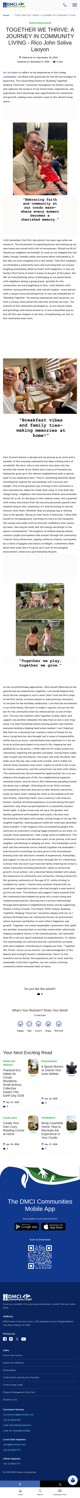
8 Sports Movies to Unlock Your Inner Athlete (52, 1070)
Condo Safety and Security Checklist (21, 1377)
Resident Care (10, 1399)
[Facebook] (20, 1484)
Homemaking (48, 1117)
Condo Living (10, 1117)
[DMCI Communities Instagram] (11, 1339)
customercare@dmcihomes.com (18, 1414)
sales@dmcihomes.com (14, 1444)
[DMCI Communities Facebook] (5, 1339)
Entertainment (49, 1061)
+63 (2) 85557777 (11, 1450)
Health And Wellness (9, 1063)
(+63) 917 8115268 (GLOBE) (16, 1430)
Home (6, 15)
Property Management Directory (19, 1392)
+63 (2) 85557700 (11, 1420)
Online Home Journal (40, 22)
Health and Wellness (13, 1362)
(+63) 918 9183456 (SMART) (17, 1425)
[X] (60, 1484)
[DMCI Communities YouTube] (23, 1339)
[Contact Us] (65, 5)
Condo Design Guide (13, 1384)
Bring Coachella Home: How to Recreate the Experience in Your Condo (52, 1130)
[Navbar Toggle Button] (74, 5)
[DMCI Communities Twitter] (17, 1339)
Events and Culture (12, 1355)
